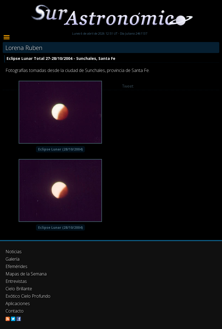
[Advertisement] (111, 275)
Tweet (127, 86)
